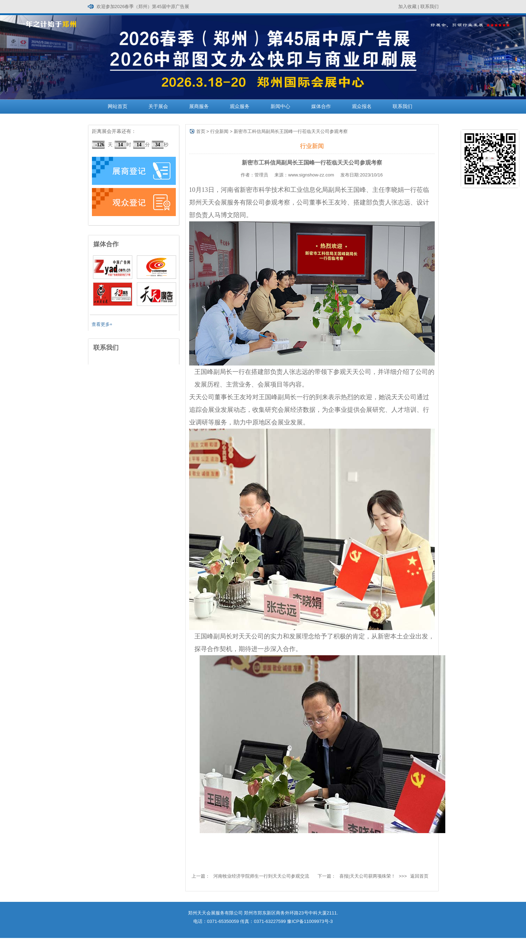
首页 (200, 131)
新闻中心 (280, 106)
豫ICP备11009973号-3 (310, 921)
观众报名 (362, 106)
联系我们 (429, 6)
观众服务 (239, 106)
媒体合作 (321, 106)
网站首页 (117, 106)
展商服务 (199, 106)
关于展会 (158, 106)
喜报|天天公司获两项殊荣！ (367, 876)
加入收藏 (407, 6)
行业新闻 (219, 131)
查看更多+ (102, 324)
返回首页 (419, 876)
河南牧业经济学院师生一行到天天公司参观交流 (261, 876)
